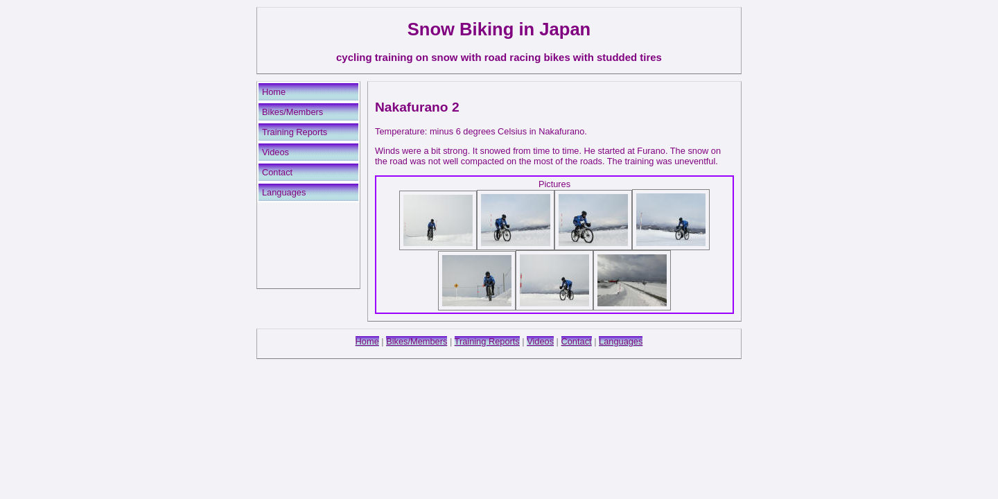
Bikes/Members (292, 112)
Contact (277, 172)
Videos (275, 152)
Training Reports (294, 132)
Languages (284, 192)
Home (274, 92)
